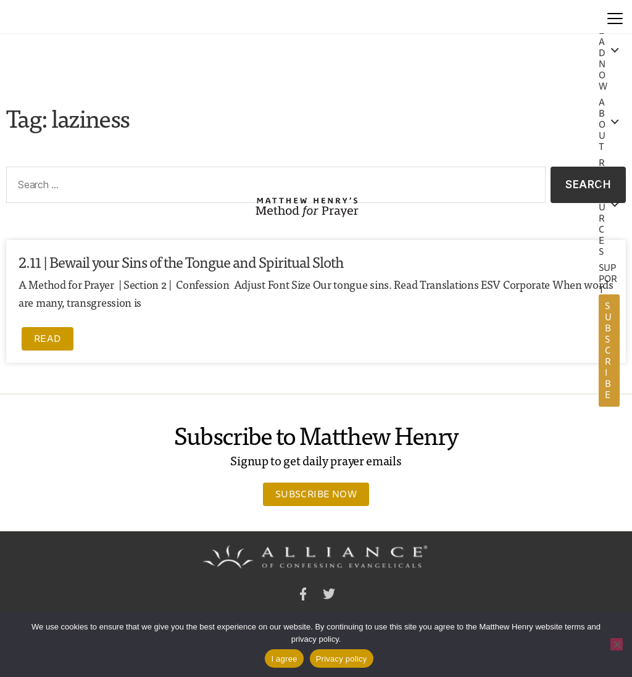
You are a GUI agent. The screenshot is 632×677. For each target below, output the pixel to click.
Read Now (603, 53)
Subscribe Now (316, 494)
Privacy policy (341, 658)
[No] (616, 644)
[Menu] (615, 16)
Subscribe (608, 350)
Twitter (329, 596)
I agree (284, 658)
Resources (602, 207)
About (602, 124)
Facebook (303, 596)
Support (608, 279)
